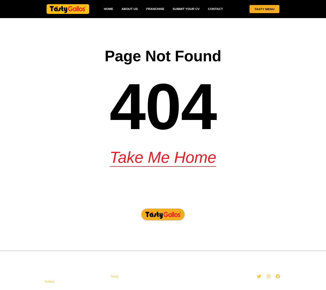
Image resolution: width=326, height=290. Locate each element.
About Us (129, 9)
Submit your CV (186, 9)
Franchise (155, 9)
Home (108, 9)
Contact (215, 9)
